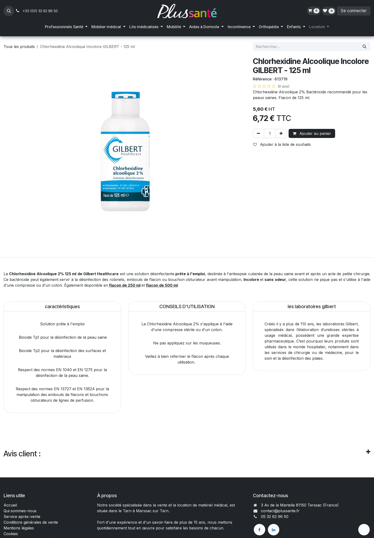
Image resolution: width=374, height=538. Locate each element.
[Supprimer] (258, 133)
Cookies (11, 533)
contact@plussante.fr (280, 510)
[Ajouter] (281, 133)
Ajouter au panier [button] (312, 133)
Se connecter (354, 10)
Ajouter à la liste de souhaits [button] (282, 144)
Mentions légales (19, 528)
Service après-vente (22, 516)
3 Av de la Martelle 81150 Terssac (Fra (296, 505)
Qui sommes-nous (20, 510)
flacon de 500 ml (162, 285)
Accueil (10, 505)
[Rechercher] (364, 46)
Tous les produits (19, 46)
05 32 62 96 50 (274, 516)
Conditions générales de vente (31, 522)
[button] (9, 11)
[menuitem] (66, 27)
